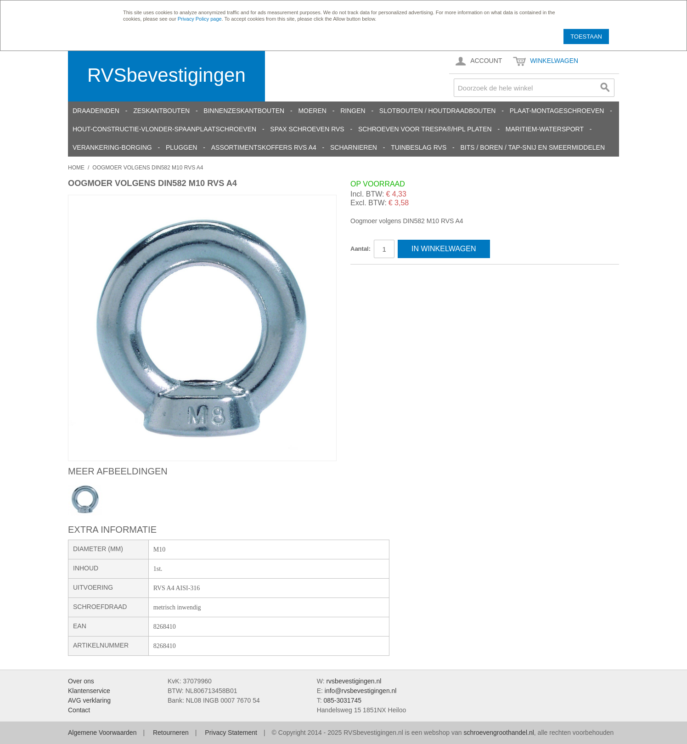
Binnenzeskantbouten (243, 110)
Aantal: (360, 248)
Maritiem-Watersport (545, 129)
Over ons (81, 681)
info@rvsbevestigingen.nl (361, 690)
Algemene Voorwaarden (102, 732)
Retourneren (171, 732)
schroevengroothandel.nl (498, 732)
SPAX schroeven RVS (307, 129)
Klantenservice (89, 690)
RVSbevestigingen (166, 75)
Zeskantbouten (161, 110)
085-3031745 (342, 700)
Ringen (352, 110)
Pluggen (181, 147)
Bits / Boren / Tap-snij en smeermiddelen (533, 147)
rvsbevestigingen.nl (353, 681)
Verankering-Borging (112, 147)
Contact (79, 710)
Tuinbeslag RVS (418, 147)
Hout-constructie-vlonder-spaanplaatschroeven (164, 129)
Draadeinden (96, 110)
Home (76, 167)
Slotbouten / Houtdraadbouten (437, 110)
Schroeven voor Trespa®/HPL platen (425, 129)
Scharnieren (353, 147)
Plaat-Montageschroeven (557, 110)
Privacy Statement (231, 732)
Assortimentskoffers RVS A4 (263, 147)
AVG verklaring (89, 700)
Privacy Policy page (200, 19)
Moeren (312, 110)
